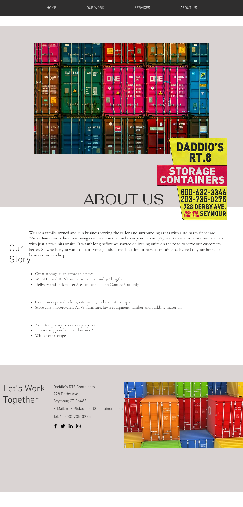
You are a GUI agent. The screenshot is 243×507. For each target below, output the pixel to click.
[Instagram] (78, 426)
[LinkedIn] (71, 426)
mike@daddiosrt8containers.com (94, 408)
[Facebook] (55, 426)
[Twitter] (63, 426)
